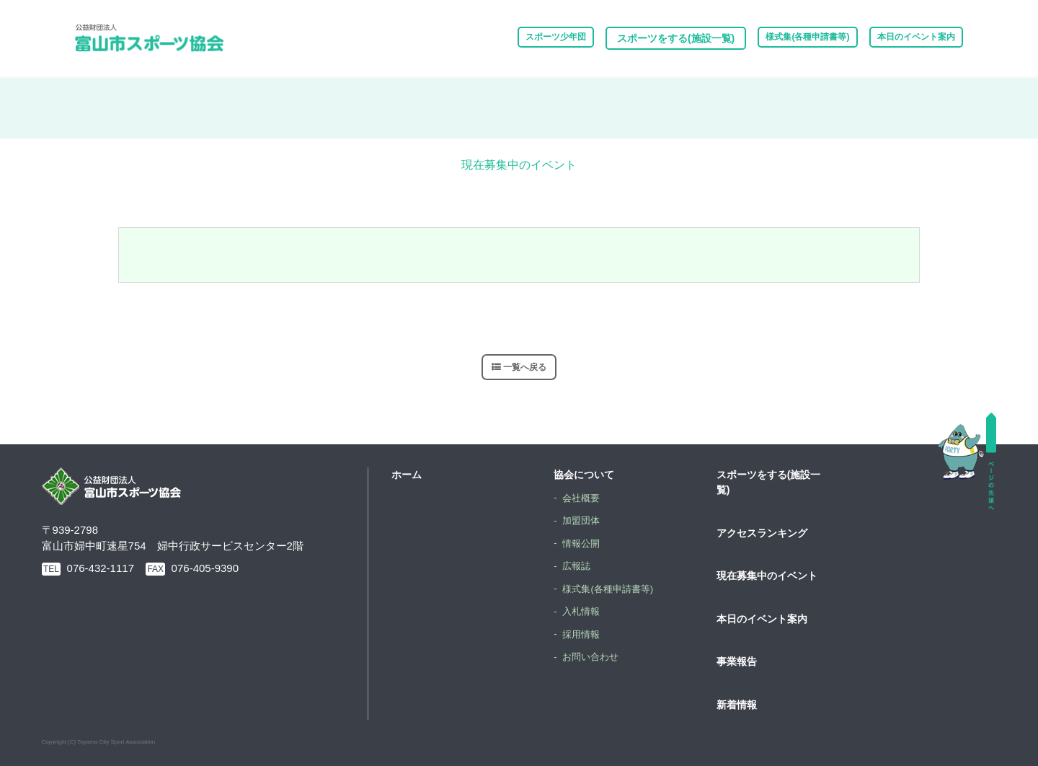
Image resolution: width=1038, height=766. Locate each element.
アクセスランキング (762, 532)
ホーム (406, 474)
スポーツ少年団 (506, 38)
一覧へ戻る (525, 366)
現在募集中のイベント (767, 575)
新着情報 (737, 704)
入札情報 (583, 611)
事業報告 (737, 661)
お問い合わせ (593, 656)
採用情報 (583, 633)
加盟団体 (583, 520)
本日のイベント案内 (906, 38)
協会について (584, 474)
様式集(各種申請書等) (777, 38)
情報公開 (583, 542)
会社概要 (583, 497)
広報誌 (578, 565)
